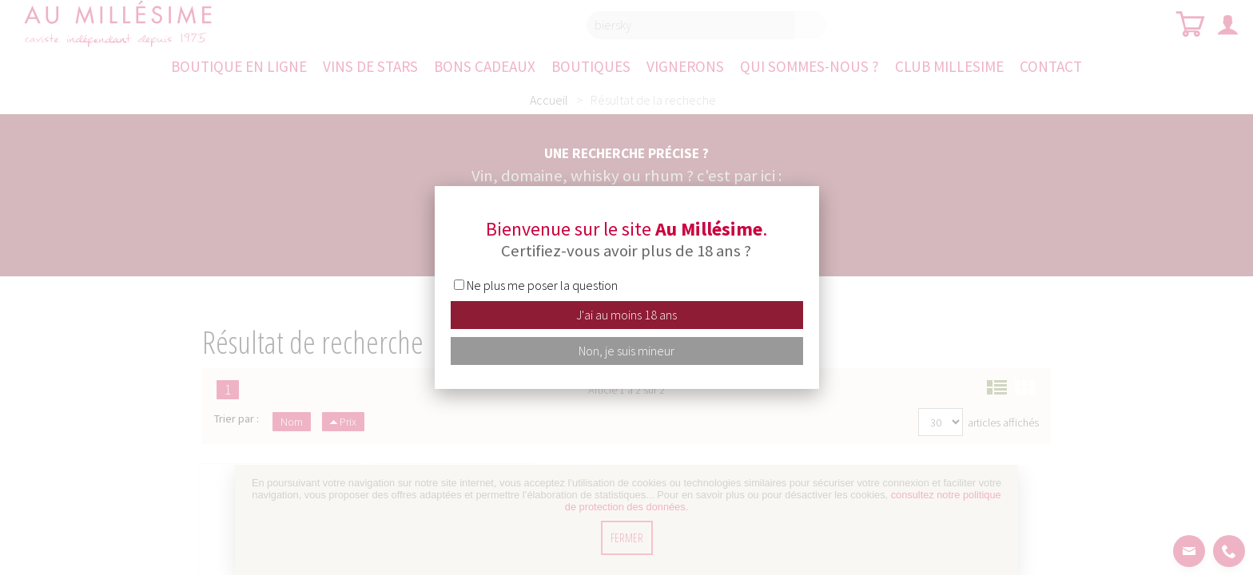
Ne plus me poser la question (542, 285)
